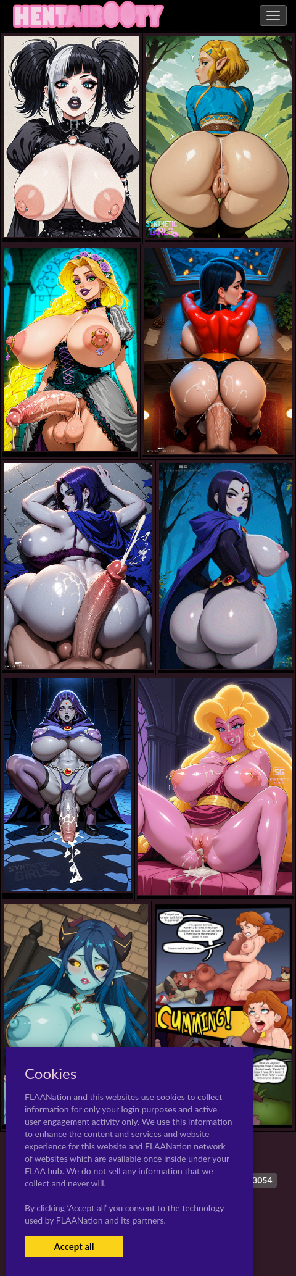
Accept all (74, 1246)
